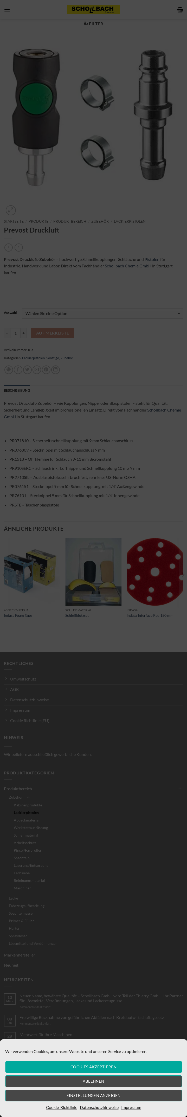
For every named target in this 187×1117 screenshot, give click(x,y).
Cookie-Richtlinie (61, 1107)
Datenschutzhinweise (99, 1107)
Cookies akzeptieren (93, 1066)
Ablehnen (93, 1081)
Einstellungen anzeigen (94, 1095)
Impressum (131, 1107)
